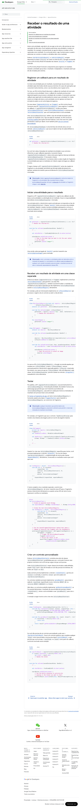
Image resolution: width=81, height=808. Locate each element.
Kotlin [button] (31, 136)
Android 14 (55, 754)
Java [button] (38, 136)
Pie (53, 767)
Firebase (26, 789)
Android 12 (55, 759)
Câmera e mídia (36, 762)
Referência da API (65, 765)
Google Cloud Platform (30, 791)
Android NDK (65, 773)
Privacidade (37, 765)
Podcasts (26, 771)
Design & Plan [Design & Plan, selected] (21, 2)
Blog (25, 769)
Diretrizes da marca (43, 800)
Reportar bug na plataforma (75, 751)
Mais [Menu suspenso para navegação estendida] (32, 2)
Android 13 (55, 756)
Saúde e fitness (36, 758)
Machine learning (36, 754)
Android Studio (73, 2)
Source (26, 764)
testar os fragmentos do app (38, 396)
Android (26, 754)
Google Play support (74, 762)
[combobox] (56, 1)
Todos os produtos (29, 794)
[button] (9, 24)
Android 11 (55, 762)
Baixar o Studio (64, 769)
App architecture (8, 8)
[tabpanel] (51, 143)
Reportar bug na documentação (75, 757)
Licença (34, 800)
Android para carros (46, 762)
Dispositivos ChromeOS (46, 758)
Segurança (27, 761)
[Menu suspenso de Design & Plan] (27, 2)
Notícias (26, 766)
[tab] (31, 136)
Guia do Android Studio (64, 756)
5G (34, 768)
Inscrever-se (71, 804)
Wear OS (45, 755)
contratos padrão (32, 119)
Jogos (35, 751)
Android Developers (32, 17)
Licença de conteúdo (73, 711)
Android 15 (55, 751)
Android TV (46, 766)
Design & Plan (42, 17)
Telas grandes (46, 753)
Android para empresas (27, 757)
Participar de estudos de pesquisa (74, 767)
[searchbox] (11, 14)
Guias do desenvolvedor (65, 761)
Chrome (26, 786)
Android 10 (55, 764)
